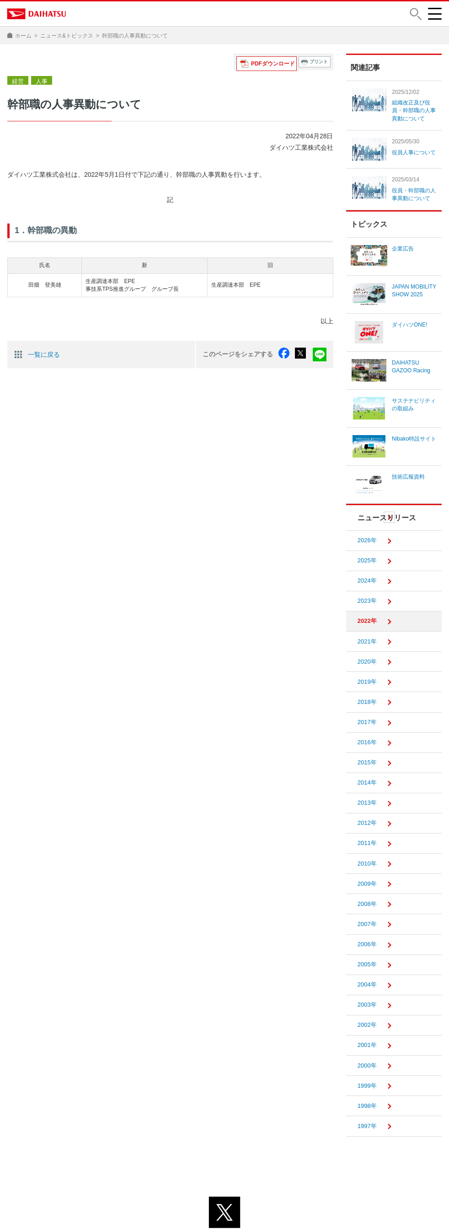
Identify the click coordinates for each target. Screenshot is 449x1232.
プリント (319, 61)
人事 (40, 62)
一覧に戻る (44, 334)
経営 (17, 62)
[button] (415, 14)
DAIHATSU (37, 13)
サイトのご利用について (262, 1208)
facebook (288, 334)
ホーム (23, 36)
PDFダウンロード (275, 61)
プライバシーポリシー (184, 1208)
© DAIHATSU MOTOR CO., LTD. (224, 1220)
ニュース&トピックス (66, 36)
